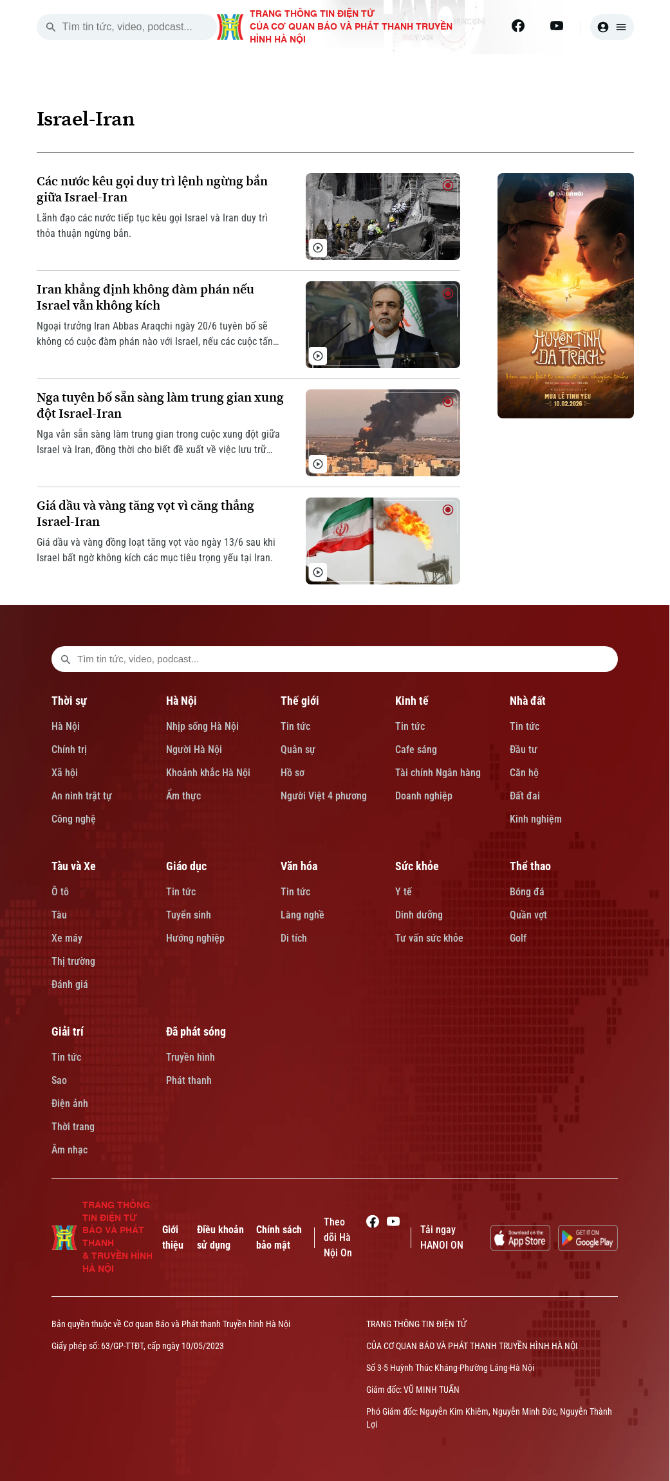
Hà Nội (65, 726)
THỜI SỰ (193, 69)
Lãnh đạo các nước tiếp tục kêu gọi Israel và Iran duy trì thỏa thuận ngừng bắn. (152, 225)
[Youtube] (556, 25)
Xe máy (66, 938)
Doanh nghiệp (423, 796)
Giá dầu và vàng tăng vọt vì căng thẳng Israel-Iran (145, 514)
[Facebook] (518, 25)
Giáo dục (186, 866)
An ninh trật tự (81, 796)
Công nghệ (73, 819)
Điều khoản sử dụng (220, 1237)
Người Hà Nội (194, 749)
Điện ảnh (69, 1103)
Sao (59, 1080)
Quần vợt (528, 915)
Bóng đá (527, 892)
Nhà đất (528, 700)
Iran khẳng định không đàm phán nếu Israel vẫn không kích (145, 297)
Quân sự (298, 749)
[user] (612, 27)
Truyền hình (190, 1057)
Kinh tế (412, 700)
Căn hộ (524, 773)
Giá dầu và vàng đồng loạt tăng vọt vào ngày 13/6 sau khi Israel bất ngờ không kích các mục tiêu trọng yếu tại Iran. (156, 550)
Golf (518, 938)
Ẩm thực (183, 796)
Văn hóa (299, 866)
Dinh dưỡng (419, 915)
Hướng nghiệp (195, 938)
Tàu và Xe (73, 866)
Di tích (294, 938)
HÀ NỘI (263, 69)
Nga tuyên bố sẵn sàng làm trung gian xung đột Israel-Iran (160, 405)
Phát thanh (189, 1080)
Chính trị (69, 749)
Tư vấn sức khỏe (429, 938)
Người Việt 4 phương (324, 796)
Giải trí (67, 1031)
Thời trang (73, 1127)
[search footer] (65, 659)
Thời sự (69, 700)
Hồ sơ (292, 773)
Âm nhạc (69, 1150)
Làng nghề (302, 915)
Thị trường (73, 961)
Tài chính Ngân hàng (438, 773)
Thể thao (530, 866)
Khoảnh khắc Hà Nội (208, 773)
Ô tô (60, 892)
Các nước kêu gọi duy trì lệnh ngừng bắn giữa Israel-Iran (152, 189)
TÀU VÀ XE (562, 69)
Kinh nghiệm (536, 819)
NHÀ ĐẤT (483, 69)
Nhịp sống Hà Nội (202, 726)
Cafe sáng (416, 749)
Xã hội (64, 773)
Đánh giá (69, 984)
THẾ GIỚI (335, 69)
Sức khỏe (417, 866)
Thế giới (300, 700)
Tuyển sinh (188, 915)
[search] (50, 27)
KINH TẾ (409, 69)
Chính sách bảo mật (279, 1237)
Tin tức (295, 726)
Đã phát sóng (196, 1031)
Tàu (59, 915)
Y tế (403, 892)
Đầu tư (523, 749)
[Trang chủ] (131, 70)
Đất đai (525, 796)
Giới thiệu (172, 1237)
